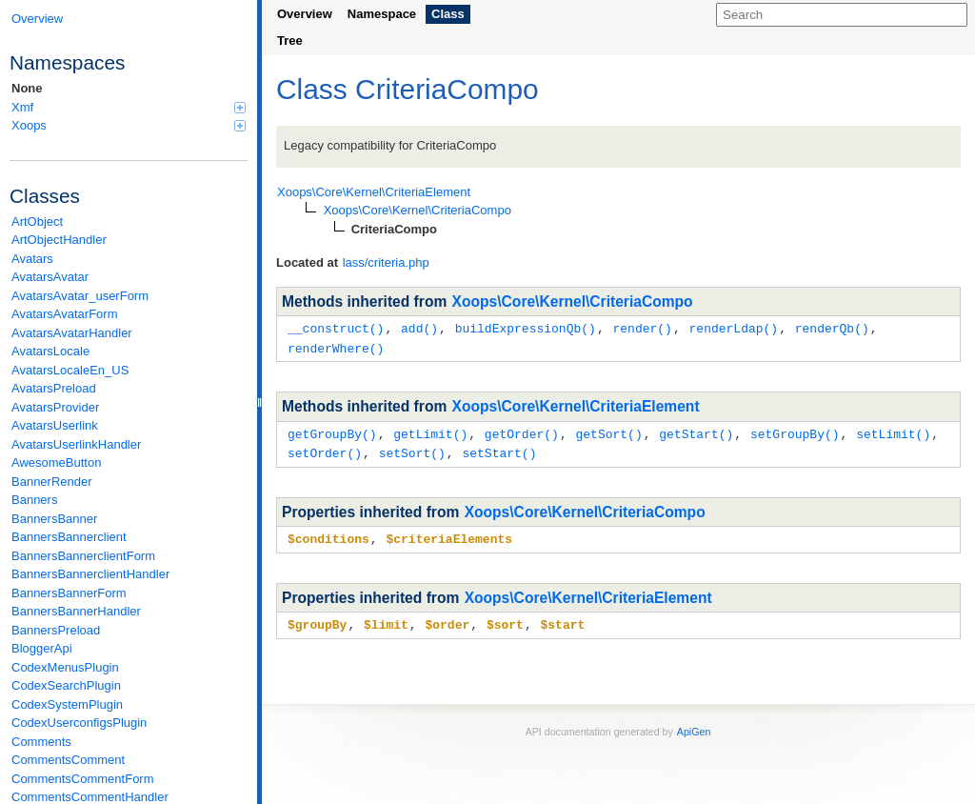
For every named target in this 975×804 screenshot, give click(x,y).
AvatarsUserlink (54, 425)
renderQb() (832, 327)
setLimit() (893, 431)
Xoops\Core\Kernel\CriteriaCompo (572, 301)
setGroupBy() (795, 431)
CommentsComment (68, 760)
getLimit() (430, 431)
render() (641, 327)
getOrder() (522, 431)
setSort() (412, 449)
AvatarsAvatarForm (64, 314)
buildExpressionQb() (525, 327)
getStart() (696, 431)
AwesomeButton (56, 462)
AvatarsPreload (53, 388)
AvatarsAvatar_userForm (80, 296)
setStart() (499, 449)
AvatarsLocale (50, 351)
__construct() (336, 327)
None (27, 88)
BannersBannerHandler (76, 611)
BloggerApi (41, 648)
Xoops (128, 125)
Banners (34, 499)
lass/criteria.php (386, 262)
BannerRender (51, 481)
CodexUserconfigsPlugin (79, 722)
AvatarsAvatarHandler (71, 333)
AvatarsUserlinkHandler (76, 444)
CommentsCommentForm (82, 779)
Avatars (32, 258)
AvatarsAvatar (50, 277)
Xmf (128, 107)
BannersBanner (54, 519)
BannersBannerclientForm (83, 556)
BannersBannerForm (69, 593)
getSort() (608, 431)
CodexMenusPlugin (65, 667)
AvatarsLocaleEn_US (70, 370)
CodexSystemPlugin (67, 704)
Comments (41, 741)
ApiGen (694, 726)
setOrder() (325, 449)
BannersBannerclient (69, 537)
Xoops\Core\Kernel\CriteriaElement (576, 404)
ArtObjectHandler (59, 239)
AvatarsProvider (55, 407)
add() (419, 327)
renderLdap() (733, 327)
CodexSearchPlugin (66, 685)
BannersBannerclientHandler (90, 574)
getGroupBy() (332, 431)
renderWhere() (336, 346)
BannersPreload (55, 630)
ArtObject (37, 221)
